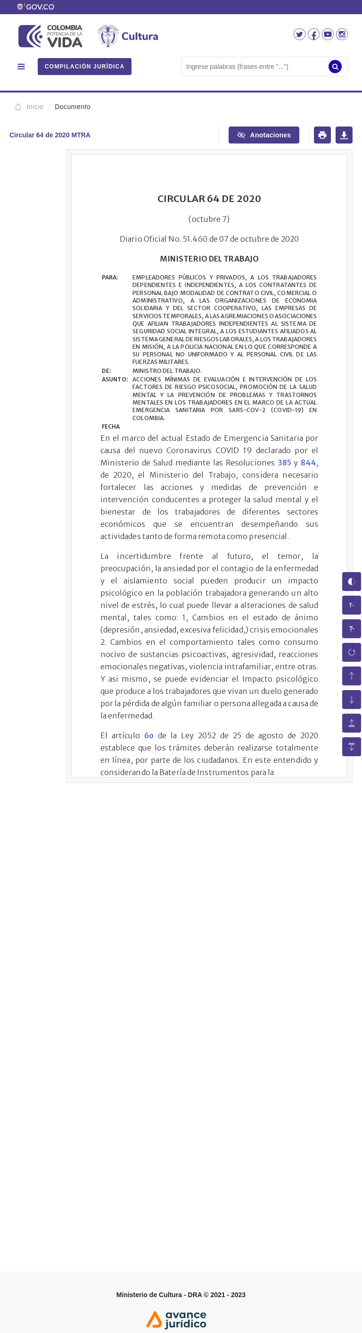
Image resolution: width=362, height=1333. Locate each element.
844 (308, 462)
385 (284, 462)
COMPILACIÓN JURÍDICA (84, 66)
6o (149, 735)
